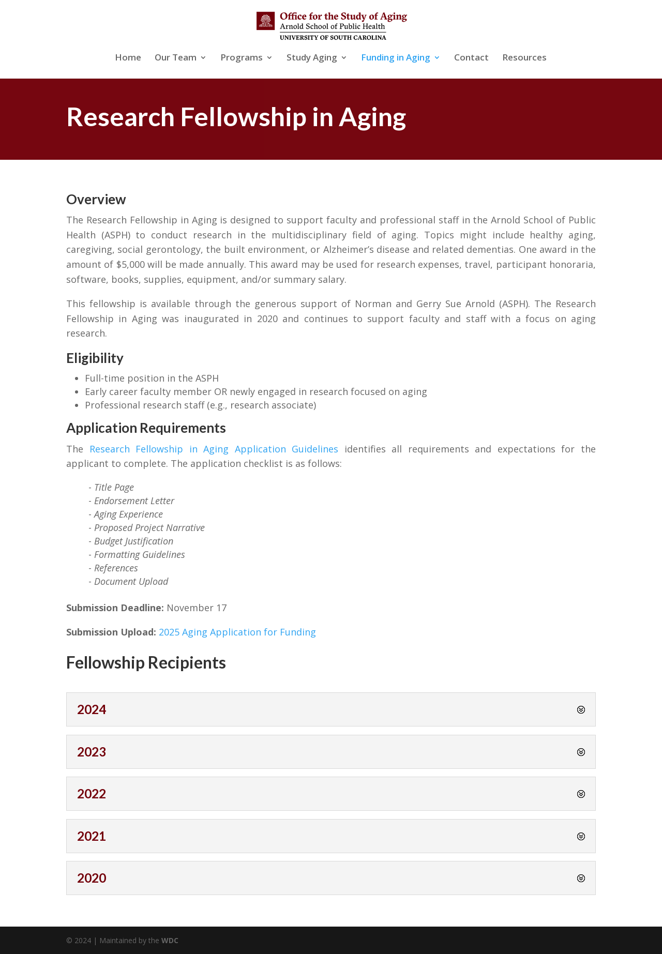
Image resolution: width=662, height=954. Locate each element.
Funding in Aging (395, 58)
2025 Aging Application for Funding (237, 632)
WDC (169, 940)
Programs (241, 58)
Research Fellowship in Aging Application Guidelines (214, 449)
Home (128, 58)
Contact (471, 58)
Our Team (176, 58)
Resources (524, 58)
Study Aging (312, 58)
